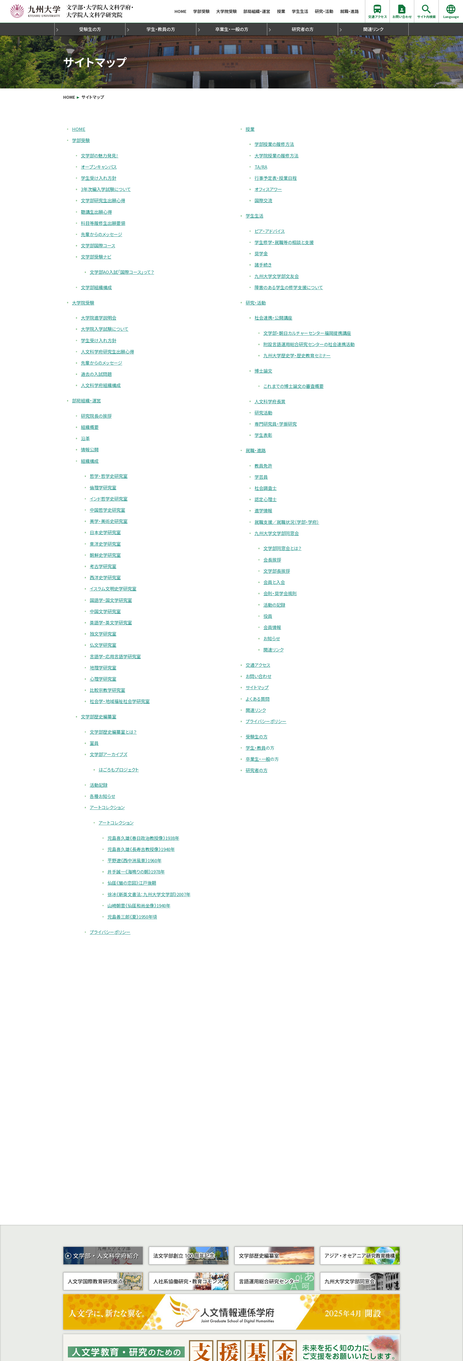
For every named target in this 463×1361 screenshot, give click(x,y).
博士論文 (263, 371)
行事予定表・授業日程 (276, 178)
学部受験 (201, 11)
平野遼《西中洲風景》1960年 (134, 860)
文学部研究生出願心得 (103, 200)
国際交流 (263, 200)
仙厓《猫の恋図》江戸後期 (131, 883)
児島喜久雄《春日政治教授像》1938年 (143, 838)
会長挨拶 (272, 560)
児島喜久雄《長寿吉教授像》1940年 (141, 849)
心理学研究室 (103, 679)
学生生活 (300, 11)
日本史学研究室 (105, 532)
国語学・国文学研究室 (111, 600)
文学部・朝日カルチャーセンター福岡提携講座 (307, 333)
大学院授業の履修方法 (277, 155)
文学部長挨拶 (276, 571)
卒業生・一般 (231, 29)
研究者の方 (303, 29)
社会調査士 (266, 488)
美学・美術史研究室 (109, 521)
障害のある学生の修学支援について (289, 287)
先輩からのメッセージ (101, 234)
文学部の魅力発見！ (99, 155)
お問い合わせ (402, 11)
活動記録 (98, 785)
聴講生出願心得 (96, 212)
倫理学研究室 (103, 487)
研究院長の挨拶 (96, 416)
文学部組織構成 (96, 287)
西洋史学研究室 (105, 577)
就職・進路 (349, 11)
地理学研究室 (103, 667)
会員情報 (272, 627)
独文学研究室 (103, 634)
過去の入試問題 (96, 374)
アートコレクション (107, 807)
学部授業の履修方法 (274, 144)
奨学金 (261, 253)
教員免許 (263, 466)
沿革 (85, 438)
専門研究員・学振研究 (276, 424)
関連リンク (373, 29)
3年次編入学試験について (106, 189)
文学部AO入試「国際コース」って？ (122, 272)
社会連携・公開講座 (273, 318)
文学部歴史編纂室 (98, 716)
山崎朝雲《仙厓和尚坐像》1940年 (138, 905)
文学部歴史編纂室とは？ (113, 732)
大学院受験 (226, 11)
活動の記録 (274, 605)
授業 (281, 11)
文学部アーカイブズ (108, 754)
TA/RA (261, 167)
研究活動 (263, 412)
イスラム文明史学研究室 (113, 588)
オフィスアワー (268, 189)
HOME (180, 11)
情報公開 (90, 449)
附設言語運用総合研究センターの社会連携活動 (309, 344)
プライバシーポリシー (110, 932)
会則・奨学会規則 (280, 593)
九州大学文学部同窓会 (277, 533)
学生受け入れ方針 (98, 178)
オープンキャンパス (99, 167)
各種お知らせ (102, 796)
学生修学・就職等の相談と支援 (284, 242)
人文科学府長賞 (270, 401)
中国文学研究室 (105, 611)
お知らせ (271, 638)
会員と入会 (274, 582)
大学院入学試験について (104, 329)
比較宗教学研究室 (107, 690)
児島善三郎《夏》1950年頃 (132, 917)
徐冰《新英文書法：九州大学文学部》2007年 (148, 894)
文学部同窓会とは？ (282, 548)
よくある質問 (258, 699)
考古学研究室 (103, 566)
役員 (267, 616)
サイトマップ (92, 97)
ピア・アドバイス (270, 231)
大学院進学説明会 (98, 318)
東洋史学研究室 (105, 544)
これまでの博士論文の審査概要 (293, 386)
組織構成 (90, 461)
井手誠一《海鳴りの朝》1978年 (136, 871)
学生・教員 (160, 29)
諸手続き (263, 264)
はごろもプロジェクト (119, 769)
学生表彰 (263, 435)
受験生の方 (90, 29)
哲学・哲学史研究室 (109, 476)
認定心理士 (266, 499)
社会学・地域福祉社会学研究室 (120, 701)
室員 (94, 743)
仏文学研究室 (103, 645)
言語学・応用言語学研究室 (115, 656)
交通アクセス (377, 11)
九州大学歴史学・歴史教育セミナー (297, 355)
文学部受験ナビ (96, 257)
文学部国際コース (98, 245)
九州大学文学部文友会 (277, 276)
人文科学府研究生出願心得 (107, 351)
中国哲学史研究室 (107, 510)
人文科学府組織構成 (101, 385)
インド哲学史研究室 (109, 499)
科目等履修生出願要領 (103, 223)
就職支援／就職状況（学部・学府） (287, 522)
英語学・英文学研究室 (111, 622)
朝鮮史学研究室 (105, 555)
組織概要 (90, 427)
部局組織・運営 (256, 11)
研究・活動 (324, 11)
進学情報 (263, 510)
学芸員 (261, 477)
